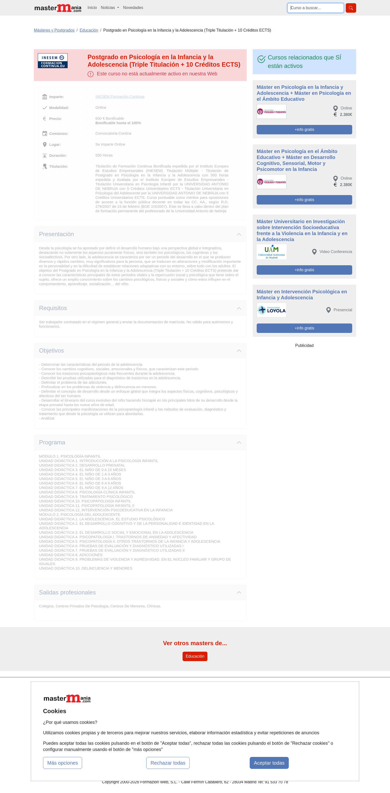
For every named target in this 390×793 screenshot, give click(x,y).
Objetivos (51, 350)
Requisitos (53, 308)
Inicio (92, 7)
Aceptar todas (269, 763)
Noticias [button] (108, 7)
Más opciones (62, 763)
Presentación (56, 234)
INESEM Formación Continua (120, 96)
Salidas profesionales (67, 592)
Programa (52, 442)
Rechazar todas (167, 763)
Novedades (133, 7)
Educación (195, 656)
